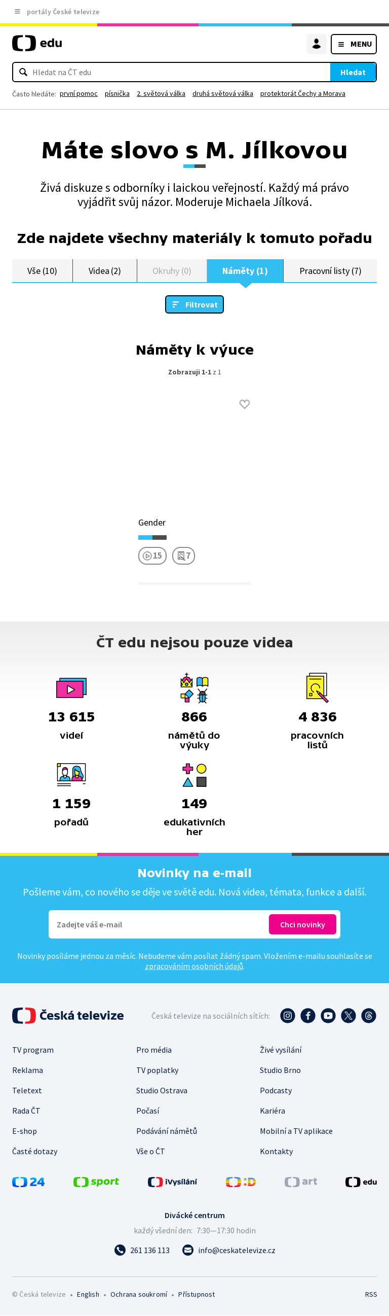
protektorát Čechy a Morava (302, 93)
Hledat (353, 72)
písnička (117, 93)
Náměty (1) (244, 270)
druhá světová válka (222, 93)
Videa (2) (105, 270)
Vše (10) (42, 270)
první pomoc (79, 93)
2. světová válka (161, 93)
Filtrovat (201, 305)
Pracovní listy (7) (330, 270)
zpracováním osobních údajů (194, 966)
